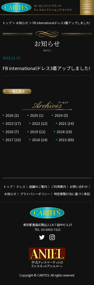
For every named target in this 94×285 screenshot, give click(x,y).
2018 (61, 131)
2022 (36, 123)
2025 (34, 115)
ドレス (20, 186)
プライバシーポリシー (35, 194)
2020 (10, 131)
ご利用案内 (58, 186)
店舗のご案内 (38, 186)
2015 (63, 139)
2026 (10, 115)
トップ (7, 23)
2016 (36, 139)
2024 (59, 115)
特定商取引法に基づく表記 (72, 194)
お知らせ (22, 23)
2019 (34, 131)
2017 (10, 139)
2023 (10, 123)
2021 (63, 123)
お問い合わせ (79, 186)
